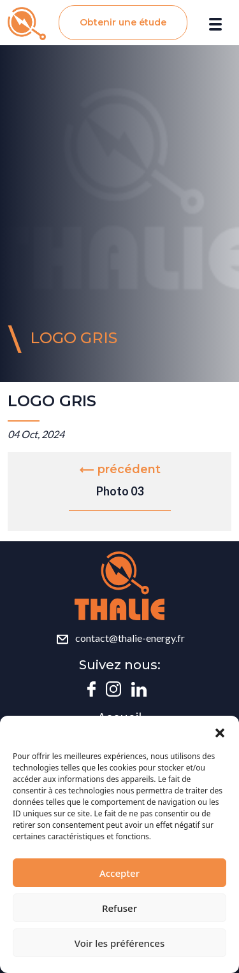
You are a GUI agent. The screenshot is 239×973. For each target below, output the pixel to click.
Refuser (119, 908)
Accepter (119, 873)
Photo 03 (119, 491)
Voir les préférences (119, 943)
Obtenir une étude (123, 22)
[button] (220, 731)
